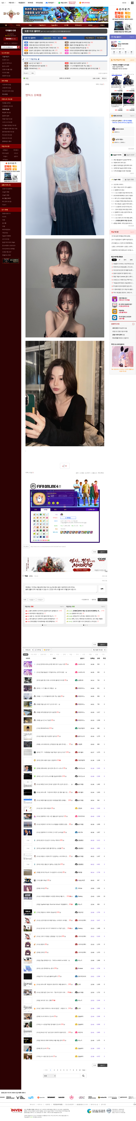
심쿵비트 (80, 680)
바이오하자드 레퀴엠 (8, 248)
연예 (43, 654)
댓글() (102, 84)
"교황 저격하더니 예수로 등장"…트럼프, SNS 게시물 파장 (56, 1008)
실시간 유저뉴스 (7, 63)
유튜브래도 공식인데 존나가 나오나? (50, 768)
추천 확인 (101, 473)
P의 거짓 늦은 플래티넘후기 (47, 976)
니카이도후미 (82, 920)
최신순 (36, 576)
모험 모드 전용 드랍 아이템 (119, 331)
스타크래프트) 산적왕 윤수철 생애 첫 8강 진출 (53, 744)
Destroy (80, 896)
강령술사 (5, 150)
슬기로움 (80, 784)
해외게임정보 (6, 229)
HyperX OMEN (6, 236)
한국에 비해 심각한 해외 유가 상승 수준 (51, 664)
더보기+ (62, 606)
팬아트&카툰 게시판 (8, 131)
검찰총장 (80, 840)
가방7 (44, 540)
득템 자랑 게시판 (7, 119)
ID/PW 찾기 (15, 43)
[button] (42, 625)
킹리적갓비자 (82, 976)
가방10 (49, 540)
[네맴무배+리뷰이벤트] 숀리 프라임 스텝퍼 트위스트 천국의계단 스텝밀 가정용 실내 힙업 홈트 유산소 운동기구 (123, 250)
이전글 (40, 599)
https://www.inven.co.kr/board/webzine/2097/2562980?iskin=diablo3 (48, 546)
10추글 (39, 650)
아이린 (41, 888)
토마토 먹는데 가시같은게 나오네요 (49, 872)
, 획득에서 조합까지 (120, 338)
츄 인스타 (41, 1048)
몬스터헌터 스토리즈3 (8, 245)
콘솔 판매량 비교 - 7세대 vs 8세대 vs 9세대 (52, 960)
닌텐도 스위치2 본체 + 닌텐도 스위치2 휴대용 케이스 (123, 246)
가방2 (35, 540)
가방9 (47, 540)
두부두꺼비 (81, 816)
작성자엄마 (81, 728)
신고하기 (87, 473)
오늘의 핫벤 (5, 192)
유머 (51, 654)
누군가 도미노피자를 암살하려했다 (49, 776)
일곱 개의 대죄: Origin (8, 242)
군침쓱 (80, 808)
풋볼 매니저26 (6, 255)
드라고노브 (81, 768)
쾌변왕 (80, 872)
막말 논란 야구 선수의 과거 (47, 704)
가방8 (46, 540)
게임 (70, 654)
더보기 (57, 503)
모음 (118, 334)
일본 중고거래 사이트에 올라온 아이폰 (50, 680)
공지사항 (103, 1104)
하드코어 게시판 (7, 135)
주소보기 (26, 73)
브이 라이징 (5, 239)
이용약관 (47, 1104)
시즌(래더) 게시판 (7, 106)
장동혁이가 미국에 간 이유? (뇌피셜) (50, 832)
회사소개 (32, 1104)
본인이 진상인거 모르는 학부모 (48, 840)
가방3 (37, 540)
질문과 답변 (5, 115)
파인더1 (80, 1032)
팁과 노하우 (5, 66)
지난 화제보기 (90, 38)
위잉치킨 (80, 912)
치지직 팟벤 (5, 72)
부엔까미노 (81, 688)
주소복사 (26, 546)
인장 (35, 509)
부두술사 (5, 159)
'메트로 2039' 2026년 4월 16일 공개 (49, 1040)
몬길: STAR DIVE (123, 44)
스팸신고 (94, 473)
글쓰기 (102, 644)
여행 (3, 226)
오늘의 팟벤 (5, 195)
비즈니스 (40, 1104)
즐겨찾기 (47, 650)
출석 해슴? (42, 880)
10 (80, 1070)
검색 (18, 47)
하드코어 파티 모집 (7, 91)
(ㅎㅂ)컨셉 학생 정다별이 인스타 (49, 1024)
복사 (32, 73)
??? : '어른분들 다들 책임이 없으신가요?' (51, 752)
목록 (97, 84)
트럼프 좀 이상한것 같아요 (47, 736)
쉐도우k (80, 832)
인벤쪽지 (49, 503)
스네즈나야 (81, 664)
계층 (90, 654)
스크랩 (82, 473)
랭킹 (55, 509)
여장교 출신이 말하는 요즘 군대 (48, 864)
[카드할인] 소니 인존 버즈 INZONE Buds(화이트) (123, 243)
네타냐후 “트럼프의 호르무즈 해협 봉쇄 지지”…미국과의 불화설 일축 (60, 984)
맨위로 (94, 599)
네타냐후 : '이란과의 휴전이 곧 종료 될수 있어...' (53, 792)
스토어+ (132, 60)
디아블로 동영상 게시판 (9, 125)
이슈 (34, 654)
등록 (102, 589)
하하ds (80, 888)
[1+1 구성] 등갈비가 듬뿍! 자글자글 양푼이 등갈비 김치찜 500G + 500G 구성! (123, 239)
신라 (79, 984)
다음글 (31, 599)
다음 (83, 1070)
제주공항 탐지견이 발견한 (47, 712)
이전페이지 (85, 599)
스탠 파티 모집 (6, 87)
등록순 (31, 576)
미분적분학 (81, 760)
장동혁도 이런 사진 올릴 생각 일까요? (50, 816)
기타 (103, 654)
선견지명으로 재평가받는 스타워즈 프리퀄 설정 (53, 920)
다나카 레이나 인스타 (45, 1016)
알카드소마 (81, 736)
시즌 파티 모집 (6, 84)
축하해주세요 (43, 728)
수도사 (16, 153)
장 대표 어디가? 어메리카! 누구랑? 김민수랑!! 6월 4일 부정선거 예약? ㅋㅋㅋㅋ (63, 928)
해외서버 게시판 (7, 138)
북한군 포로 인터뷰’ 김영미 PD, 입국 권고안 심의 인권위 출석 (57, 784)
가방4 (39, 540)
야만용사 (16, 150)
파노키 (80, 904)
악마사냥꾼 (5, 153)
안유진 (41, 952)
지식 (77, 654)
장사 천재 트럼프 (44, 808)
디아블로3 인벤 (11, 30)
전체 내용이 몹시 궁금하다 (47, 760)
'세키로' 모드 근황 (44, 1000)
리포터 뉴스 (5, 60)
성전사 (16, 156)
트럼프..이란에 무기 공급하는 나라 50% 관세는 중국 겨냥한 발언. (59, 856)
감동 (96, 654)
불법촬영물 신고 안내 (82, 1104)
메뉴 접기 (92, 509)
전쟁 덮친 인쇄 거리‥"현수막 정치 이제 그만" (53, 992)
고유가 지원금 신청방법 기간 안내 (49, 936)
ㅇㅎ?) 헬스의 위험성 (45, 688)
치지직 (4, 216)
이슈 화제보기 (101, 38)
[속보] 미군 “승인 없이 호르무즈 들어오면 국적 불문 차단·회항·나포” (59, 1032)
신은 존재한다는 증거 (45, 968)
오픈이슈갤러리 (102, 73)
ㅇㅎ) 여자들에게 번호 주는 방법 (49, 696)
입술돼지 (80, 1016)
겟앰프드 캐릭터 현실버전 (47, 912)
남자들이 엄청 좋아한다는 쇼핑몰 (49, 848)
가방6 (42, 540)
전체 (25, 654)
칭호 (65, 509)
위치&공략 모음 (119, 328)
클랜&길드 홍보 (6, 141)
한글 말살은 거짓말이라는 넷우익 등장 (50, 672)
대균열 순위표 (6, 103)
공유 (77, 473)
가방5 (40, 540)
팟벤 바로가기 (6, 213)
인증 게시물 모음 (7, 69)
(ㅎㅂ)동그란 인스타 (45, 1056)
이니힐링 (53, 503)
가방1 (34, 540)
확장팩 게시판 (6, 112)
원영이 (41, 944)
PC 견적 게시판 (6, 201)
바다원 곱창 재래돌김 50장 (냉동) (121, 236)
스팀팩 (80, 744)
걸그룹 (4, 223)
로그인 (124, 3)
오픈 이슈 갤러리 (7, 188)
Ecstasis (80, 968)
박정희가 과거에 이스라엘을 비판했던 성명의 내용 (54, 824)
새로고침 (104, 576)
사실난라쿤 (81, 880)
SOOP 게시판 (6, 76)
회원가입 (6, 43)
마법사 (5, 156)
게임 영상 (5, 232)
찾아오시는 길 (94, 1104)
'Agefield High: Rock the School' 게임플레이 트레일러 (55, 904)
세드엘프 (80, 752)
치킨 (25, 78)
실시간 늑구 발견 (44, 720)
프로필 (45, 510)
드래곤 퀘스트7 (6, 252)
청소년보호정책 (69, 1104)
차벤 (3, 220)
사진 (83, 654)
